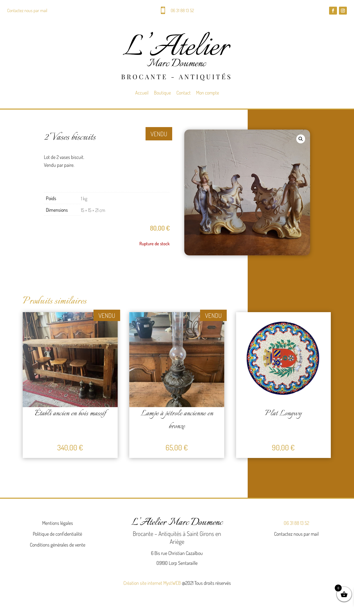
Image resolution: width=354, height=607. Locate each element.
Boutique (162, 92)
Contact (183, 92)
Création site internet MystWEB (152, 583)
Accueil (142, 92)
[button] (300, 138)
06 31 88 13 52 (182, 10)
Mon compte (207, 92)
